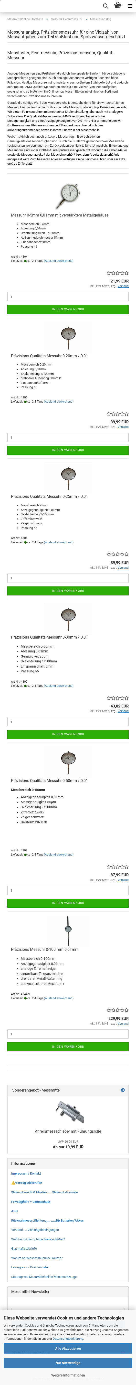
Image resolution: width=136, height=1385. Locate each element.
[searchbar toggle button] (105, 6)
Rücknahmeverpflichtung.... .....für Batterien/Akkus (47, 1220)
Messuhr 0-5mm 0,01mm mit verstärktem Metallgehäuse (59, 215)
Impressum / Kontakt (26, 1173)
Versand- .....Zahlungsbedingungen (35, 1230)
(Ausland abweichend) (58, 261)
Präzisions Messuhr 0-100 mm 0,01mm (45, 949)
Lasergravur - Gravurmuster (30, 1267)
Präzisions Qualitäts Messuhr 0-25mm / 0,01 (49, 496)
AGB (14, 1211)
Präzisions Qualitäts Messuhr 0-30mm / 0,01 (49, 637)
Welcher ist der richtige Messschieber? (38, 1239)
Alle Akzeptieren (68, 1348)
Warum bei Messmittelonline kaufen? (37, 1258)
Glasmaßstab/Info (24, 1248)
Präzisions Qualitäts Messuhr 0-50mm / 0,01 (49, 780)
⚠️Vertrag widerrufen (26, 1183)
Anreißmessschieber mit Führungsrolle (68, 1131)
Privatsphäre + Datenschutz (30, 1202)
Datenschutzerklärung (68, 1338)
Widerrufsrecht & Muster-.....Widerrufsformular (44, 1192)
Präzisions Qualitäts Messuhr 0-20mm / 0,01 (49, 356)
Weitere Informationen (68, 1375)
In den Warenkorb (68, 309)
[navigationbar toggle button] (130, 6)
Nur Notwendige (68, 1363)
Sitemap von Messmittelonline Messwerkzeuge (44, 1277)
